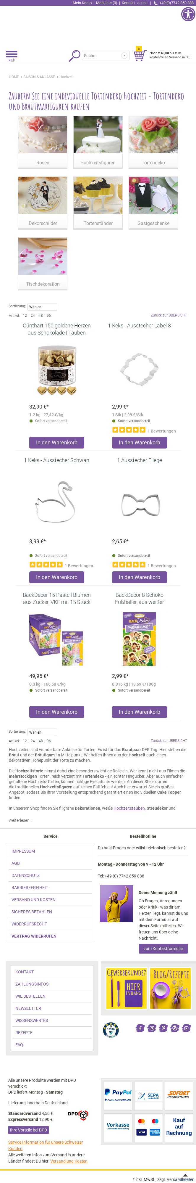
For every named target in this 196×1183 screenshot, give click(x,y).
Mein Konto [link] (82, 3)
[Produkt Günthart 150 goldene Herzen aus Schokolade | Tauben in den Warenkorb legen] (56, 444)
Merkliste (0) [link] (106, 3)
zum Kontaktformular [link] (163, 948)
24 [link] (33, 316)
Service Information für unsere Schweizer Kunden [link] (45, 1145)
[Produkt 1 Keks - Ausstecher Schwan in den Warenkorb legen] (56, 578)
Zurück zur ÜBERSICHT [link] (169, 315)
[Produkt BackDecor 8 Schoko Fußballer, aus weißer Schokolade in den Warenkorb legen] (139, 713)
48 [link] (41, 316)
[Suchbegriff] (104, 55)
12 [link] (25, 316)
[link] (98, 25)
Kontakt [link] (135, 3)
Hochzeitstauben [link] (129, 808)
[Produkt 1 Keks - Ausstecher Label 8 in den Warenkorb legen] (139, 444)
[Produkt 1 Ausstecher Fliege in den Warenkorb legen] (139, 578)
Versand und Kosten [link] (69, 1161)
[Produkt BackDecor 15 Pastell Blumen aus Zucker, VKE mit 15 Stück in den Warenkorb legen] (56, 713)
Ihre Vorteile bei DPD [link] (28, 1130)
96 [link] (49, 316)
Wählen (42, 307)
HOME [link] (14, 77)
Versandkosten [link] (181, 1179)
